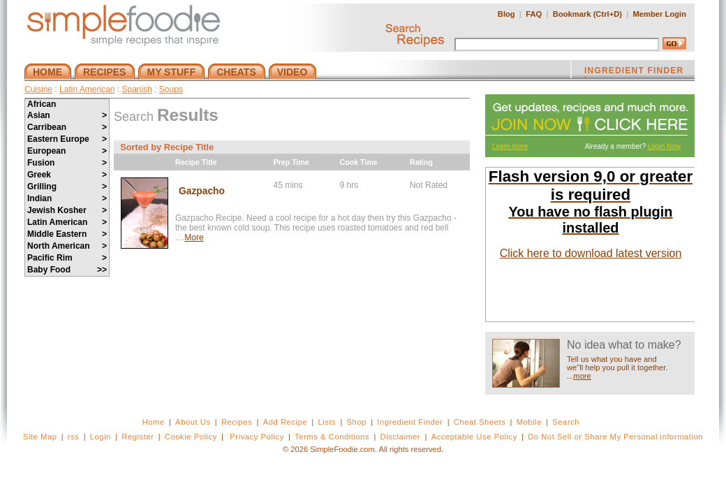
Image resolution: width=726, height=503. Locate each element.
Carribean (67, 127)
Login (100, 436)
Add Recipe (285, 422)
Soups (171, 89)
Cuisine (38, 89)
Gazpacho (202, 191)
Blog (506, 14)
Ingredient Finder (410, 422)
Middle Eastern (67, 234)
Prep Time (291, 162)
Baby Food (67, 270)
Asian (67, 115)
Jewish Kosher (67, 210)
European (67, 151)
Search (565, 422)
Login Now (664, 146)
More (193, 237)
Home (153, 422)
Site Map (40, 436)
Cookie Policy (191, 436)
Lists (327, 422)
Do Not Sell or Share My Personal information (615, 436)
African (41, 104)
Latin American (86, 89)
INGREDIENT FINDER (633, 72)
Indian (67, 198)
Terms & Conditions (332, 436)
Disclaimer (400, 436)
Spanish (136, 89)
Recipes (236, 422)
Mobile (529, 422)
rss (74, 436)
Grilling (67, 186)
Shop (356, 422)
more (582, 376)
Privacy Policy (256, 436)
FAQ (534, 14)
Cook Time (359, 162)
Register (137, 436)
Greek (67, 175)
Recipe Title (196, 162)
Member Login (659, 14)
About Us (193, 422)
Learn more (510, 146)
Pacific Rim (67, 258)
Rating (421, 162)
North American (67, 246)
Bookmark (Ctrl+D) (587, 14)
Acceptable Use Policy (474, 436)
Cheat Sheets (480, 422)
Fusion (67, 163)
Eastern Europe (67, 139)
